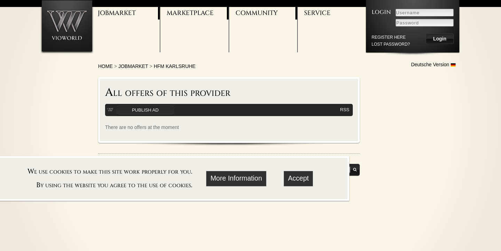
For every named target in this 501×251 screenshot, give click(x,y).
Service (317, 13)
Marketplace (190, 13)
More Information (236, 178)
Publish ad (145, 110)
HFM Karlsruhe (175, 66)
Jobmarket (117, 13)
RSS (344, 109)
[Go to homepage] (67, 25)
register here (389, 37)
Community (257, 13)
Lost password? (391, 44)
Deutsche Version (433, 64)
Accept (298, 178)
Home (105, 66)
